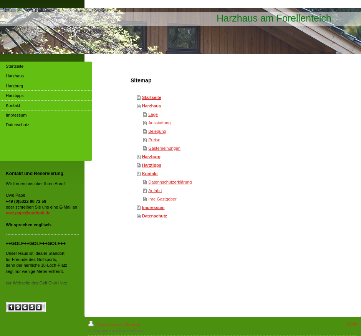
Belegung (157, 131)
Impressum (153, 207)
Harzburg (151, 156)
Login (352, 323)
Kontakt (150, 173)
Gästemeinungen (164, 148)
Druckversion (105, 325)
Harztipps (151, 165)
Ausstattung (159, 122)
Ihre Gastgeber (162, 199)
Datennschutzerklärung (170, 182)
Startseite (151, 97)
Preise (154, 139)
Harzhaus (151, 106)
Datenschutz (154, 216)
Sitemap (132, 325)
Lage (152, 114)
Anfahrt (155, 190)
